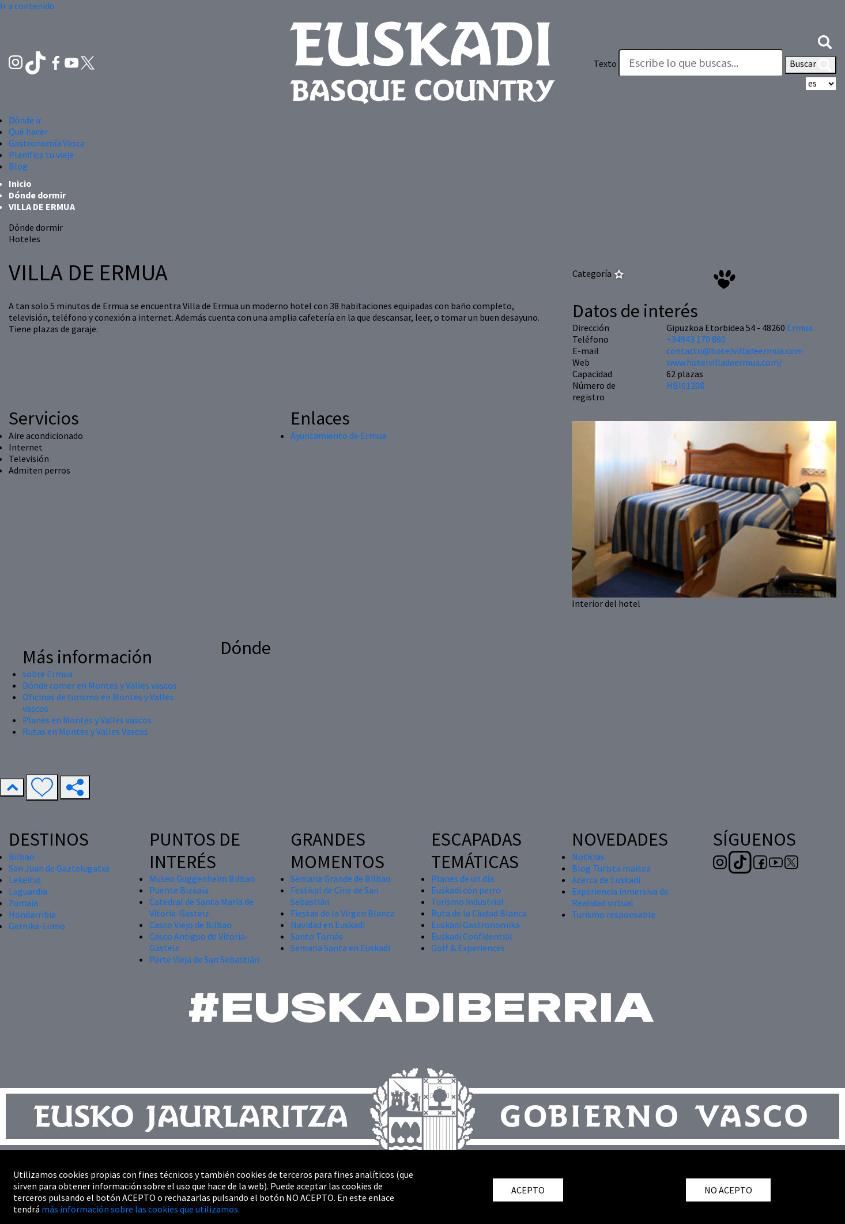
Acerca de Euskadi (606, 879)
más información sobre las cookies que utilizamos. (141, 1209)
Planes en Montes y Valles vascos (87, 720)
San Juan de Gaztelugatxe (59, 868)
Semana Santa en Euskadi (340, 947)
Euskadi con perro (466, 890)
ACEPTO (528, 1190)
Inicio (20, 183)
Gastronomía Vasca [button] (47, 143)
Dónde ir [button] (25, 120)
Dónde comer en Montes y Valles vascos (99, 685)
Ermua (800, 327)
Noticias (588, 856)
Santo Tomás (317, 936)
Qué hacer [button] (28, 131)
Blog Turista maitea (611, 868)
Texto (605, 63)
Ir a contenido (27, 6)
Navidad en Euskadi (328, 924)
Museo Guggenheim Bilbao (202, 878)
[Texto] (700, 63)
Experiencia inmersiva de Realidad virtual (620, 896)
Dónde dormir (37, 195)
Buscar (811, 65)
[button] (825, 41)
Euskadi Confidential (471, 936)
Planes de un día (462, 878)
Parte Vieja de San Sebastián (204, 959)
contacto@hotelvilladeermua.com (734, 350)
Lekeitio (25, 879)
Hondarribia (32, 914)
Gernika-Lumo (37, 926)
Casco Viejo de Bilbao (190, 924)
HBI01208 (685, 385)
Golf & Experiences (468, 947)
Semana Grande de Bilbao (341, 878)
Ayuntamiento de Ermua (338, 435)
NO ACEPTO (728, 1190)
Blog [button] (18, 166)
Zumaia (23, 902)
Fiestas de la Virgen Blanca (343, 913)
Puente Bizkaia (179, 890)
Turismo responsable (613, 914)
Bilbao (22, 856)
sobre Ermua (47, 673)
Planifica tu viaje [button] (41, 154)
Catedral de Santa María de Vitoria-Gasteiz (201, 907)
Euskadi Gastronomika (475, 924)
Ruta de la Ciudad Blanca (479, 913)
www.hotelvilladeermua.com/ (724, 362)
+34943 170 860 (696, 339)
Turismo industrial (467, 901)
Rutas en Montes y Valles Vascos (85, 731)
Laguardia (28, 891)
